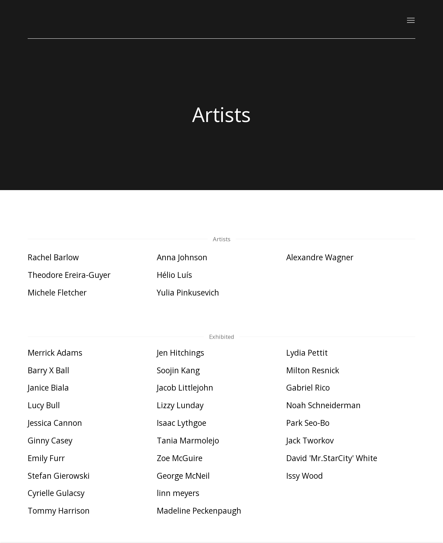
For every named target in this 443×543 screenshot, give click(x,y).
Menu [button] (410, 21)
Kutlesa (48, 21)
